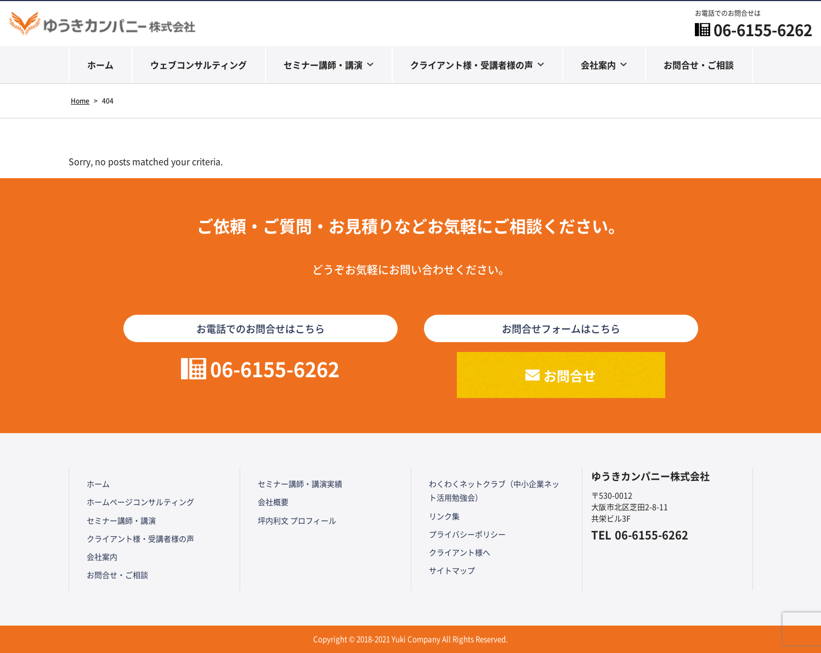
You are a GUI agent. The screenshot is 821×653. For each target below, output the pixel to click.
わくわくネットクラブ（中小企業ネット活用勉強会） (494, 490)
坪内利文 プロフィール (297, 520)
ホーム (100, 64)
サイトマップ (452, 570)
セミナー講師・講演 (323, 64)
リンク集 (444, 515)
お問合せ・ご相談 (699, 64)
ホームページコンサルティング (140, 501)
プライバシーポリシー (467, 534)
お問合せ (569, 375)
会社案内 (598, 64)
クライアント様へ (459, 552)
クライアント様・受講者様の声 (471, 64)
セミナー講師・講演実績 (300, 483)
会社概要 (273, 501)
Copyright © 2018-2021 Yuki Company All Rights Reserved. (410, 639)
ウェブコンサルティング (198, 64)
